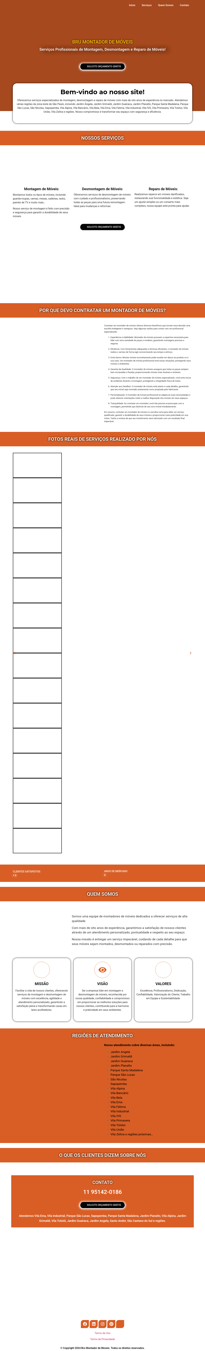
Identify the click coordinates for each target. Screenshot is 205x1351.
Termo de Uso (102, 1333)
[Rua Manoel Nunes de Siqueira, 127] (102, 1258)
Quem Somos (165, 5)
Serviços (147, 5)
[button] (14, 653)
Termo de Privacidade (102, 1339)
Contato (184, 5)
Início (132, 5)
